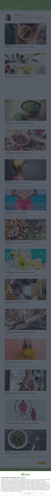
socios (12, 479)
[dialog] (25, 483)
